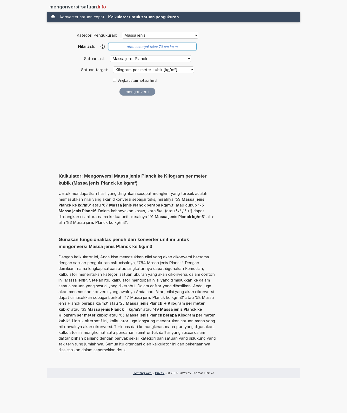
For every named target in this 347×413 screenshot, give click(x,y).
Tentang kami (142, 373)
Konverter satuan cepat (82, 16)
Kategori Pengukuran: (97, 35)
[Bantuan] (103, 46)
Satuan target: (95, 69)
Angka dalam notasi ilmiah (138, 81)
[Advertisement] (137, 135)
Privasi (160, 373)
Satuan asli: (95, 58)
